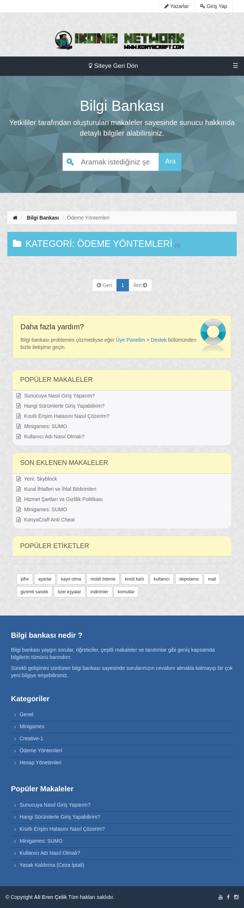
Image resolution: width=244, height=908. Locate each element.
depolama (189, 579)
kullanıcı (162, 579)
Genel (26, 714)
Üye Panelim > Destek (141, 340)
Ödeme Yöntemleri (41, 750)
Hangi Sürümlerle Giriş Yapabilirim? (60, 406)
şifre (24, 579)
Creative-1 (31, 738)
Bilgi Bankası (43, 218)
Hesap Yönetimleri (40, 762)
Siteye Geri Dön (113, 65)
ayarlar (45, 579)
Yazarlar (176, 6)
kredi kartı (134, 579)
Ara (170, 161)
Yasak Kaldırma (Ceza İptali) (51, 865)
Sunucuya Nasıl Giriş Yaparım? (55, 396)
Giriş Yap (213, 6)
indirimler (99, 591)
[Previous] (104, 285)
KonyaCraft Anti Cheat (45, 520)
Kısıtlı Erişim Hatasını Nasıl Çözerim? (62, 416)
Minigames (32, 726)
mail (212, 579)
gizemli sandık (34, 591)
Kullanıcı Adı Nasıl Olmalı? (50, 436)
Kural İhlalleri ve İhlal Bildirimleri (56, 489)
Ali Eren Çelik (50, 897)
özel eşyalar (69, 591)
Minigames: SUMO (41, 426)
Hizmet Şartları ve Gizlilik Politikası (59, 499)
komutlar (126, 591)
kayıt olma (71, 579)
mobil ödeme (103, 579)
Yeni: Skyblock (36, 479)
